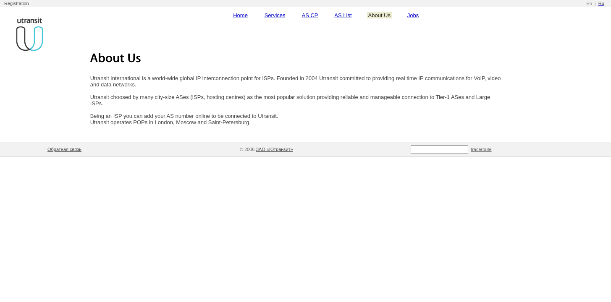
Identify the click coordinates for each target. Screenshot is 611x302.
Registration (16, 3)
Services (275, 15)
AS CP (310, 15)
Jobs (413, 15)
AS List (342, 15)
